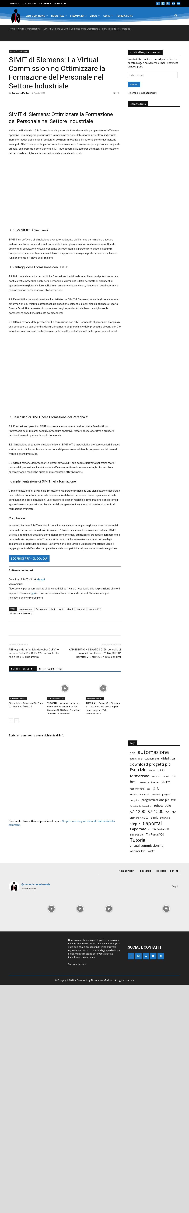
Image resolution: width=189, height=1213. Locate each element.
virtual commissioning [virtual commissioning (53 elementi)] (146, 1073)
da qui (41, 579)
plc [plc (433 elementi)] (155, 1015)
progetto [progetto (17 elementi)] (134, 1027)
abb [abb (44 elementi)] (132, 980)
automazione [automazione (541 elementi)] (153, 980)
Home (12, 28)
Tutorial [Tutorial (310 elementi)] (138, 1068)
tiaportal (81, 609)
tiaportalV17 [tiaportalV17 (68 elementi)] (140, 1057)
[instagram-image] (23, 1136)
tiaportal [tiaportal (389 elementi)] (152, 1051)
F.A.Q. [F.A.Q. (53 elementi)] (161, 998)
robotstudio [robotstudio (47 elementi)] (162, 1033)
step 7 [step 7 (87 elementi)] (135, 1051)
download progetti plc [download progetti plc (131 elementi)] (150, 992)
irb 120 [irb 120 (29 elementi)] (166, 1010)
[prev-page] (11, 720)
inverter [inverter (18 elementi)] (155, 1010)
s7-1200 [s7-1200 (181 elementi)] (137, 1039)
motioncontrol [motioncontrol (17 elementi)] (137, 1016)
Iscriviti (134, 84)
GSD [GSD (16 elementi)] (174, 1004)
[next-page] (16, 720)
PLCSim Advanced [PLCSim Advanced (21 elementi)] (139, 1022)
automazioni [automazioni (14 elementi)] (136, 986)
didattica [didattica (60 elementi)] (168, 986)
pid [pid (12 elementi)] (148, 1016)
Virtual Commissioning (29, 28)
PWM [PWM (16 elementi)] (173, 1027)
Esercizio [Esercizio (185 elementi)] (138, 997)
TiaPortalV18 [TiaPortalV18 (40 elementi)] (161, 1057)
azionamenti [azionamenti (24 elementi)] (152, 986)
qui (33, 593)
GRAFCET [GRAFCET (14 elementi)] (156, 1004)
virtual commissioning (21, 613)
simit (61, 609)
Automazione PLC (18, 698)
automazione (25, 609)
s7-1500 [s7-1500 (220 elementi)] (155, 1039)
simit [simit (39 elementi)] (154, 1045)
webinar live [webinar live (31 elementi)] (137, 1078)
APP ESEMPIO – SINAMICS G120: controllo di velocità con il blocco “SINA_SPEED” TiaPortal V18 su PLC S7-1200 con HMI (95, 653)
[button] (176, 16)
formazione (41, 609)
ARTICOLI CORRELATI (22, 669)
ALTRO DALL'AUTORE (50, 669)
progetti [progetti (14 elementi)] (166, 1022)
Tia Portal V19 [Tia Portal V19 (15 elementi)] (137, 1062)
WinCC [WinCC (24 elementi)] (151, 1078)
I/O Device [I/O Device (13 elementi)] (144, 1010)
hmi (53, 609)
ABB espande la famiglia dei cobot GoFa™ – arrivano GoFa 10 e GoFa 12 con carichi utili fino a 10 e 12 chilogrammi (34, 653)
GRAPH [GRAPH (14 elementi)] (166, 1004)
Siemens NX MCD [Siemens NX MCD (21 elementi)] (139, 1045)
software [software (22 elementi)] (165, 1045)
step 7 (70, 609)
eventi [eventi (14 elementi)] (152, 998)
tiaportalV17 (94, 609)
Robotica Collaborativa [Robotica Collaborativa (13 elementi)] (141, 1033)
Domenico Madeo (20, 93)
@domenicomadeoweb (35, 1112)
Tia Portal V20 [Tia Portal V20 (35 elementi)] (155, 1062)
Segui (175, 1114)
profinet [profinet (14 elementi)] (156, 1022)
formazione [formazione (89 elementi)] (139, 1003)
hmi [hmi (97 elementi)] (133, 1009)
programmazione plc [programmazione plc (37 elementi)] (155, 1028)
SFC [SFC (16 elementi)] (174, 1039)
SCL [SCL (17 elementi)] (168, 1039)
